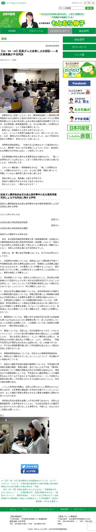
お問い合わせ (54, 512)
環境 (14, 60)
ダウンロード (79, 47)
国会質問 (84, 31)
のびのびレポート (60, 31)
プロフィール (36, 31)
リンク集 (79, 54)
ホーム (13, 509)
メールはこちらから (13, 2)
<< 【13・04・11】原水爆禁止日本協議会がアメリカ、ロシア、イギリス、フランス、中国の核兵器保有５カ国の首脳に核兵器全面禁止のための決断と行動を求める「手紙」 (29, 484)
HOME (12, 31)
